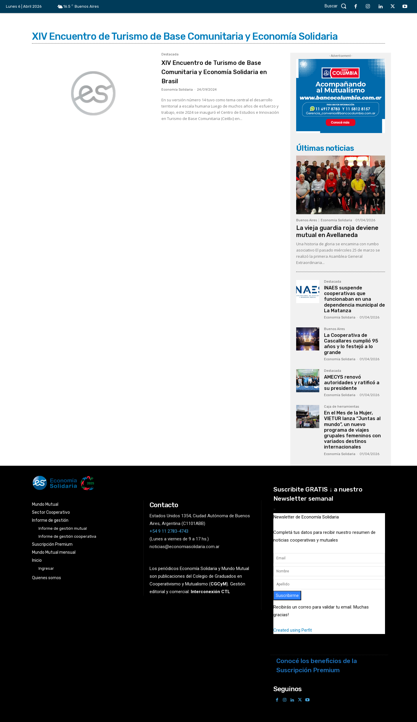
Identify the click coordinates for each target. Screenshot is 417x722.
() (218, 584)
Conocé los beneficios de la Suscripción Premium (316, 665)
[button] (337, 6)
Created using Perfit (292, 630)
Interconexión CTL (210, 591)
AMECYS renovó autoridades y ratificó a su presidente (351, 382)
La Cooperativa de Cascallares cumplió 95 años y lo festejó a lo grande (351, 343)
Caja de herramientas (341, 407)
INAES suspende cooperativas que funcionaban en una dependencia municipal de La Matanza (354, 299)
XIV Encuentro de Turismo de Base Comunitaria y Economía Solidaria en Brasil (216, 71)
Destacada (170, 54)
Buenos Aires (306, 220)
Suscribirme (287, 595)
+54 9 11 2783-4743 (169, 531)
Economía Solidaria (177, 90)
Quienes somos (46, 577)
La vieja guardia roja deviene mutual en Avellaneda (337, 231)
